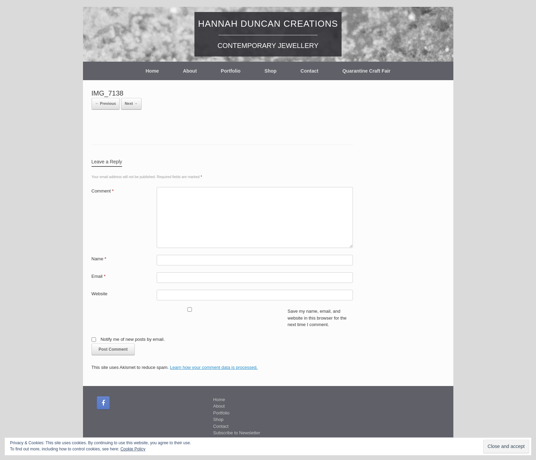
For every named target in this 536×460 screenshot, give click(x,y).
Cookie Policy (132, 449)
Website (100, 293)
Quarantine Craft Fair (366, 71)
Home (152, 71)
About (189, 71)
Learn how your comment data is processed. (214, 367)
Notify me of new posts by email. (132, 339)
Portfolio (231, 71)
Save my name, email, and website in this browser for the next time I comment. (317, 318)
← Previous (105, 103)
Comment (103, 191)
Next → (131, 103)
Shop (270, 71)
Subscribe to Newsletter (236, 432)
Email (99, 276)
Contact (309, 71)
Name (99, 258)
